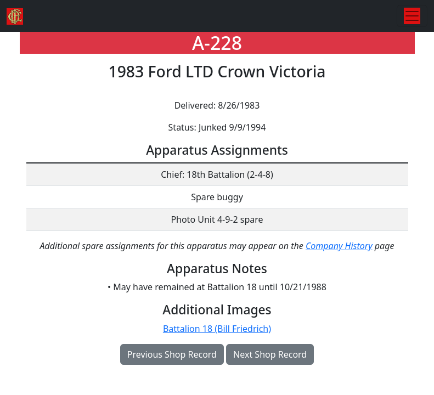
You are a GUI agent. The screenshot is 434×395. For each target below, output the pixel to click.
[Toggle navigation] (412, 16)
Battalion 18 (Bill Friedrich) (217, 329)
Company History (339, 246)
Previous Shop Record (172, 354)
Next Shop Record (270, 354)
